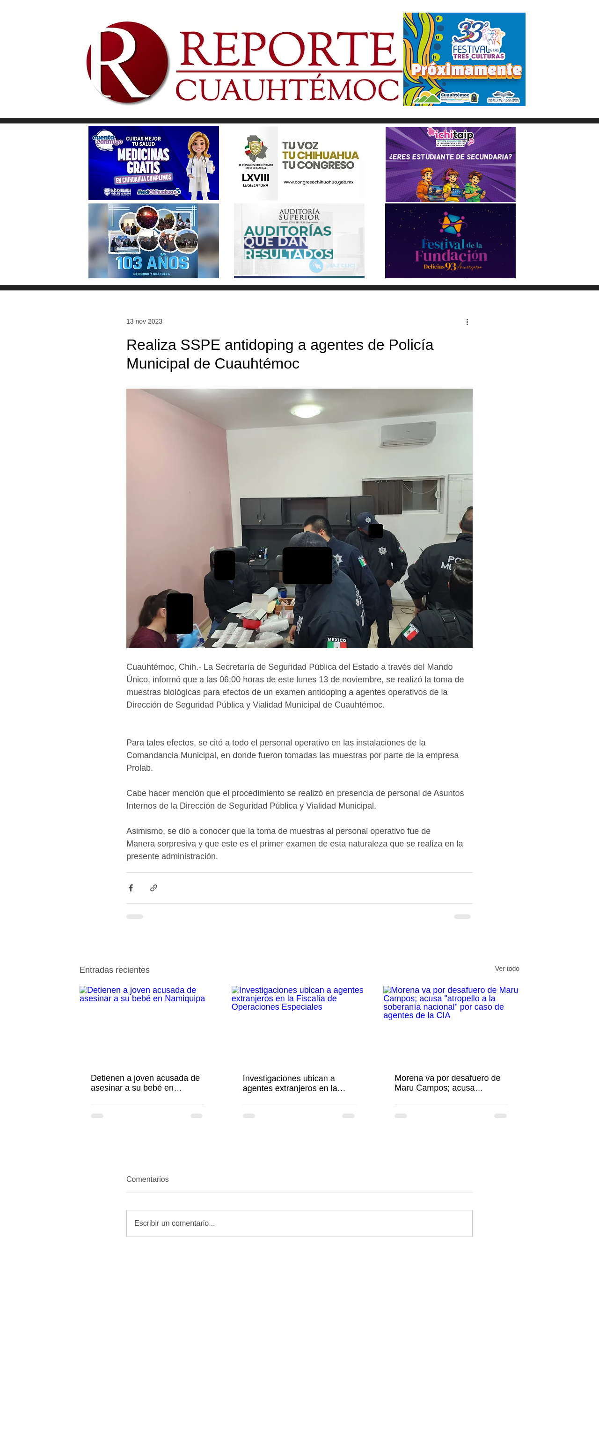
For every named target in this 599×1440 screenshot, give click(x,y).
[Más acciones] (467, 321)
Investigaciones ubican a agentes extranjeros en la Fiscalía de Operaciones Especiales (290, 1083)
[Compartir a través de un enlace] (153, 887)
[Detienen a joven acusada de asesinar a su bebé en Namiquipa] (148, 1024)
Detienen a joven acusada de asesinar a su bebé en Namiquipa (145, 1083)
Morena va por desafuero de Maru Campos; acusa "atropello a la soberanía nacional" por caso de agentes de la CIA (451, 1083)
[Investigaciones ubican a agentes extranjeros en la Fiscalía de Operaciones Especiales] (300, 1024)
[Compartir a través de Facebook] (130, 887)
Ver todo (507, 968)
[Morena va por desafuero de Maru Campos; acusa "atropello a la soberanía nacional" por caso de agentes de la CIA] (451, 1024)
